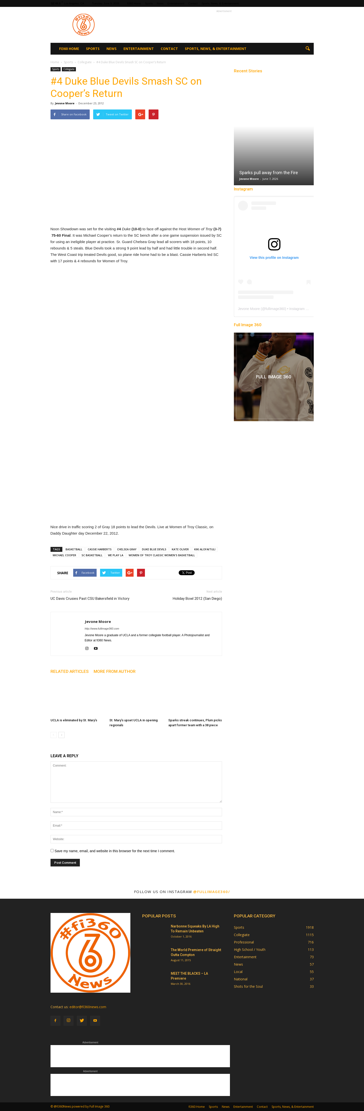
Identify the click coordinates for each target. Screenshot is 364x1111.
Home (55, 62)
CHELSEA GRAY (127, 549)
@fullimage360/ (211, 891)
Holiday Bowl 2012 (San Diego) (197, 598)
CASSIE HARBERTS (100, 549)
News (160, 3)
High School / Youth (249, 949)
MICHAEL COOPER (64, 555)
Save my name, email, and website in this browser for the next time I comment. (114, 851)
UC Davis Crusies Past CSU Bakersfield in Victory (90, 598)
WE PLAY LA (115, 555)
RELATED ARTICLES (70, 671)
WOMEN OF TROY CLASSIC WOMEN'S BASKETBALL (162, 555)
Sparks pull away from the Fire (268, 172)
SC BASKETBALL (92, 555)
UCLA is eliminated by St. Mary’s (74, 720)
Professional (244, 942)
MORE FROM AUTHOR (115, 671)
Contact (193, 3)
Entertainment (176, 3)
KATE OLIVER (180, 549)
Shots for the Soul (248, 986)
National (240, 979)
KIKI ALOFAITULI (204, 549)
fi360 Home (134, 3)
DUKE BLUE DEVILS (154, 549)
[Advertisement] (224, 25)
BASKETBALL (74, 549)
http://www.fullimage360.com (102, 628)
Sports (149, 3)
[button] (308, 49)
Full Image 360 (247, 324)
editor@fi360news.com (87, 1006)
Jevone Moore (64, 103)
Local (238, 971)
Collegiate (68, 69)
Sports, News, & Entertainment (220, 3)
